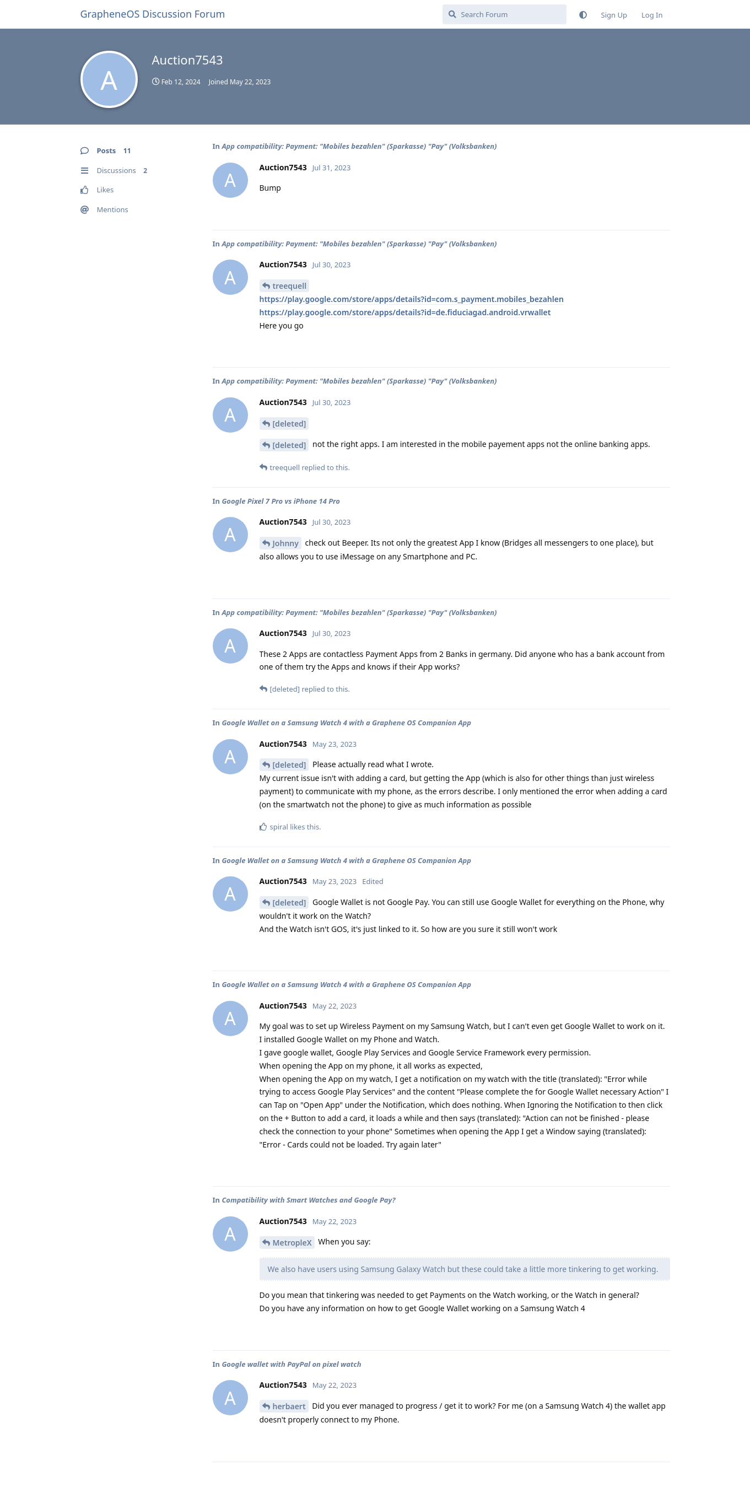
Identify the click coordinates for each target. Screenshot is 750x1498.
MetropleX (292, 1242)
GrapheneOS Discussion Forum (152, 13)
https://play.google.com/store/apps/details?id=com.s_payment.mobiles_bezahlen (412, 299)
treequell (290, 286)
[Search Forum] (504, 14)
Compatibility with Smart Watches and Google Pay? (308, 1200)
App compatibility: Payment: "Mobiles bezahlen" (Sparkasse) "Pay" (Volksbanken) (359, 146)
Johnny (286, 543)
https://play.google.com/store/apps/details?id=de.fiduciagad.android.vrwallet (405, 312)
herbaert (289, 1406)
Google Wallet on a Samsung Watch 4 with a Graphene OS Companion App (346, 723)
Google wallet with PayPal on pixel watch (291, 1364)
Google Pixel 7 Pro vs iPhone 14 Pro (281, 501)
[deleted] (289, 423)
